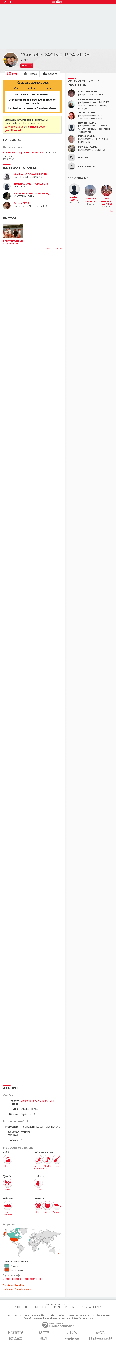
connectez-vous (14, 126)
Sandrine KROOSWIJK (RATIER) (30, 174)
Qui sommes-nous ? (14, 1315)
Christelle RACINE (87, 91)
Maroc (39, 1279)
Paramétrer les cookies (33, 1318)
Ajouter (28, 65)
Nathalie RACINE (87, 123)
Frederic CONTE (74, 198)
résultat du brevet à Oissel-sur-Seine (33, 108)
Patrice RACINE (86, 136)
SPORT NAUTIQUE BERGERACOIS (23, 152)
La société (60, 1315)
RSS (33, 1315)
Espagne (16, 1279)
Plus (111, 211)
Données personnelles (101, 1315)
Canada (6, 1279)
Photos (32, 73)
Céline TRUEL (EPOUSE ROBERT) (31, 193)
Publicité (40, 1315)
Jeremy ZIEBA (21, 203)
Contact (27, 1315)
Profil (15, 73)
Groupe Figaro (64, 1318)
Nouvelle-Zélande (23, 1289)
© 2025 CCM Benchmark (82, 1318)
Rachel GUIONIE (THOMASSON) (31, 184)
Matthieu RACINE (87, 147)
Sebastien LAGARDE (90, 200)
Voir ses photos (54, 248)
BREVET (32, 88)
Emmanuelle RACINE (89, 99)
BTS (49, 88)
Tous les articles (72, 1315)
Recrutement (85, 1315)
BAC (15, 88)
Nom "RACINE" (86, 157)
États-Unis (8, 1289)
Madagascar (28, 1279)
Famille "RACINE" (87, 166)
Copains (52, 73)
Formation (50, 1315)
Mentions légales (50, 1318)
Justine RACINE (86, 112)
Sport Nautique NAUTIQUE (106, 201)
